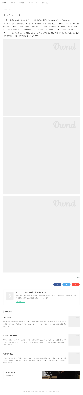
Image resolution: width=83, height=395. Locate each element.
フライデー (7, 317)
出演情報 (22, 3)
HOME (4, 3)
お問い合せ (45, 3)
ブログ (13, 3)
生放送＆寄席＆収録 (10, 336)
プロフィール (33, 3)
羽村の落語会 (8, 354)
